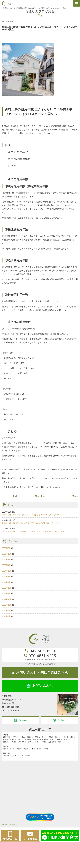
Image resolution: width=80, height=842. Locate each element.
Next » (75, 496)
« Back (14, 496)
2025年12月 (7, 554)
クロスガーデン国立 (7, 3)
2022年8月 (6, 593)
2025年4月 (6, 565)
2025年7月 (6, 559)
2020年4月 (6, 610)
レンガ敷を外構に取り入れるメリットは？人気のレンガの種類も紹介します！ (34, 531)
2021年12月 (7, 599)
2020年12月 (7, 605)
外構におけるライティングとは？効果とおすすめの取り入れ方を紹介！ (31, 515)
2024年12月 (7, 571)
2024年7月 (6, 576)
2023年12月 (7, 588)
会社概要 (4, 824)
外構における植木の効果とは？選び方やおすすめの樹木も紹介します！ (31, 523)
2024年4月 (6, 582)
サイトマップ (13, 824)
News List (40, 496)
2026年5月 (6, 548)
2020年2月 (6, 616)
